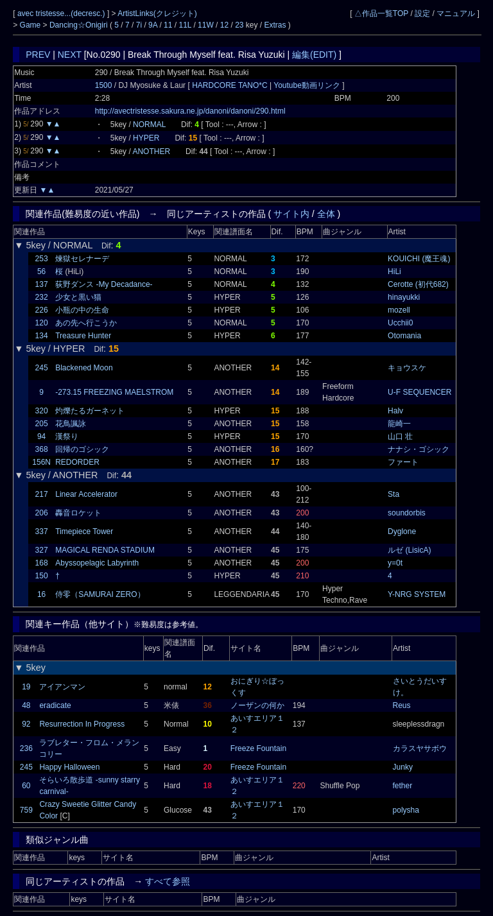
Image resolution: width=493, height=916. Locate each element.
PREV (38, 54)
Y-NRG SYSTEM (416, 594)
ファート (403, 462)
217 (41, 494)
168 (41, 562)
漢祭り (66, 436)
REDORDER (77, 462)
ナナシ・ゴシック (418, 449)
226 (41, 310)
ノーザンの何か (257, 705)
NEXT (70, 54)
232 (41, 297)
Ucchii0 (400, 322)
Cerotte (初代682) (418, 284)
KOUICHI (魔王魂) (419, 258)
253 (41, 258)
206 (41, 512)
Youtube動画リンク (307, 85)
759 (26, 810)
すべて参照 (167, 881)
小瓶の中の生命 (82, 310)
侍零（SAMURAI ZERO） (99, 594)
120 (41, 322)
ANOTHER (151, 151)
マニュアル (456, 13)
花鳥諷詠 (70, 423)
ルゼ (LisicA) (409, 550)
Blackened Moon (83, 367)
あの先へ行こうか (86, 322)
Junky (403, 767)
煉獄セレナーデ (82, 258)
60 (26, 785)
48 (26, 705)
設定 (422, 13)
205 (41, 423)
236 (26, 748)
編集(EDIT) (314, 54)
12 (224, 25)
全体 (326, 214)
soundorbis (407, 512)
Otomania (404, 335)
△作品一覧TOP (381, 13)
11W (206, 25)
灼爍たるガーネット (90, 410)
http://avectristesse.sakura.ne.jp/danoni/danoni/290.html (190, 111)
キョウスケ (407, 367)
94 (41, 436)
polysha (406, 810)
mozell (399, 310)
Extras (275, 25)
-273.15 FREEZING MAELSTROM (114, 392)
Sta (393, 494)
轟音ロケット (78, 512)
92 (26, 724)
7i (139, 25)
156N (41, 462)
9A (152, 25)
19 (26, 686)
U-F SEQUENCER (419, 392)
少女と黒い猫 (78, 297)
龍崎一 (399, 423)
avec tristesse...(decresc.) (62, 13)
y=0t (395, 562)
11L (184, 25)
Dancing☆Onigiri (79, 25)
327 (41, 550)
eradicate (55, 705)
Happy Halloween (69, 767)
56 (41, 271)
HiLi (394, 271)
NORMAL (149, 124)
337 (41, 531)
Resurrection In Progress (82, 724)
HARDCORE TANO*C (231, 85)
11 (168, 25)
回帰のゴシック (82, 449)
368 (41, 449)
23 (239, 25)
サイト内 (291, 214)
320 (41, 410)
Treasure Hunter (83, 335)
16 (41, 594)
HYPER (146, 138)
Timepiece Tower (84, 531)
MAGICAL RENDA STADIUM (105, 550)
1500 (103, 85)
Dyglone (402, 531)
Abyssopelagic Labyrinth (97, 562)
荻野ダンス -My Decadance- (103, 284)
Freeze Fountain (258, 748)
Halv (395, 410)
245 (41, 367)
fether (403, 785)
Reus (402, 705)
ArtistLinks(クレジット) (156, 13)
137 (41, 284)
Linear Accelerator (86, 494)
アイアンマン (62, 686)
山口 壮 (400, 436)
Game (31, 25)
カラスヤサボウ (420, 748)
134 (41, 335)
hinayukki (404, 297)
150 (41, 575)
